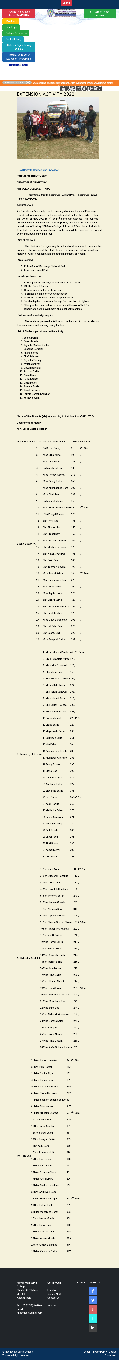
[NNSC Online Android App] (93, 1318)
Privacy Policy (99, 1351)
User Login (12, 27)
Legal (87, 1351)
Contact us (54, 1297)
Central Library (14, 39)
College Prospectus (16, 33)
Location (52, 1290)
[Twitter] (93, 1300)
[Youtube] (93, 1309)
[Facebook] (93, 1291)
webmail (52, 1305)
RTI (68, 3)
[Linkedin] (93, 1328)
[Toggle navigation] (1, 4)
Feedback (11, 21)
